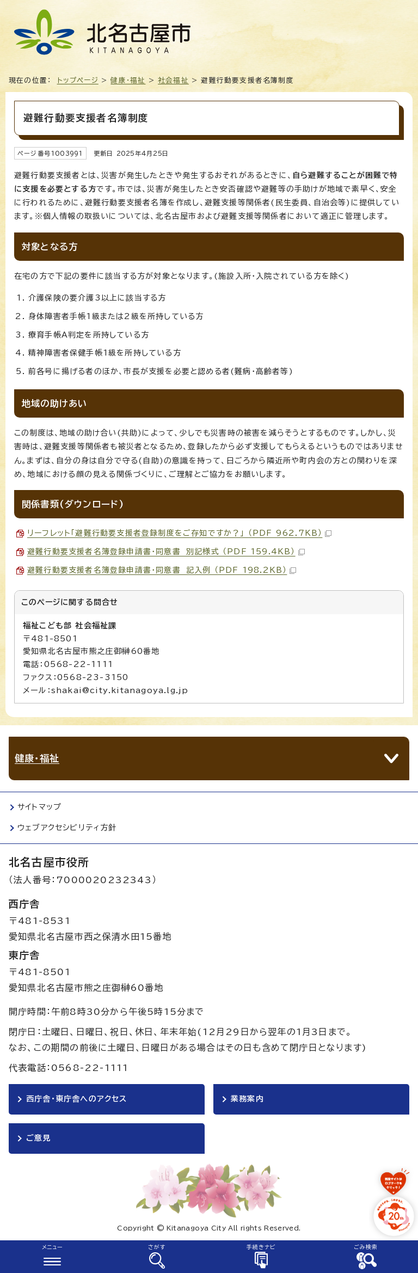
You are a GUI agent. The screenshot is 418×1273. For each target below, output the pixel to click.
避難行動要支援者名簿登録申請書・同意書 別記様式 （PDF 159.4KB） (166, 551)
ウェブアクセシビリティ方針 (67, 827)
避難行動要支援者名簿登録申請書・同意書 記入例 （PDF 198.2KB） (161, 570)
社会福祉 (173, 80)
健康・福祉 (127, 80)
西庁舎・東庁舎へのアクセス (76, 1099)
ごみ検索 (366, 1247)
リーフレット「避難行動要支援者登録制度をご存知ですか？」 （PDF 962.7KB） (179, 533)
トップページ (78, 80)
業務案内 (247, 1099)
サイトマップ (39, 807)
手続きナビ (261, 1247)
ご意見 (38, 1138)
